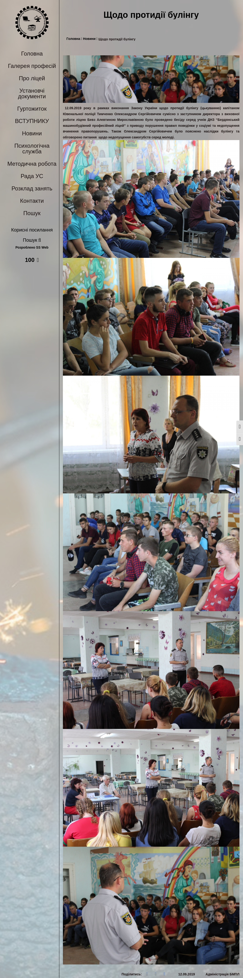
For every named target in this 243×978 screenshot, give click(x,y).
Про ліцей (32, 78)
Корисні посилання (32, 229)
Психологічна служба (31, 148)
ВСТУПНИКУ (32, 121)
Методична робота (31, 164)
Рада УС (32, 176)
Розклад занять (32, 188)
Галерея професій (32, 66)
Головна (32, 53)
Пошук (31, 213)
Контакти (32, 201)
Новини (32, 133)
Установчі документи (32, 93)
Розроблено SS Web (31, 247)
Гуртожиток (32, 108)
